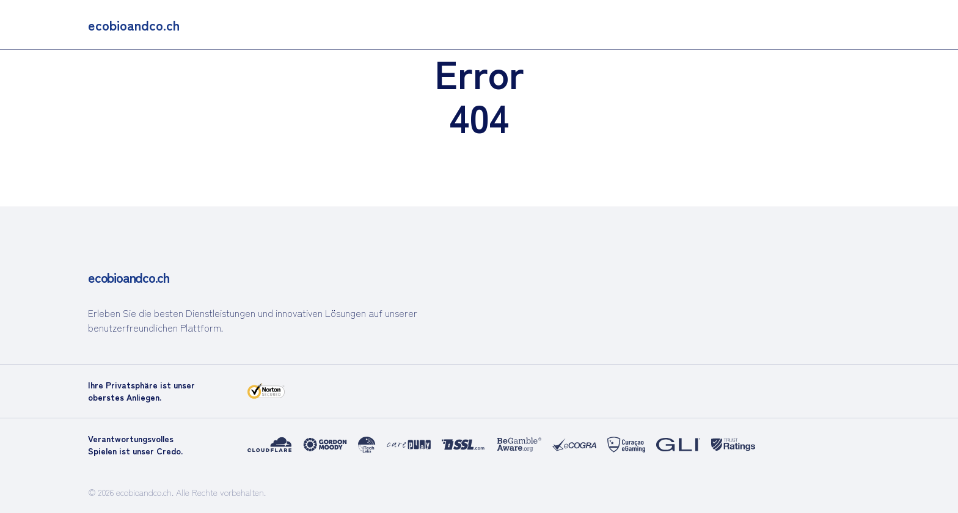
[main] (134, 24)
